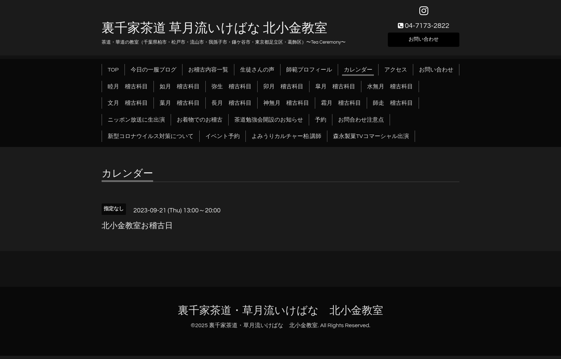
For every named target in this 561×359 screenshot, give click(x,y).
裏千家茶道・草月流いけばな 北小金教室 (280, 313)
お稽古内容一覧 (208, 73)
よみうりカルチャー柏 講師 (286, 139)
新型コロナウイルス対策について (151, 139)
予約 (320, 123)
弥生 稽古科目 (231, 89)
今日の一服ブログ (153, 73)
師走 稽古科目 (393, 106)
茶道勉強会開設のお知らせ (268, 123)
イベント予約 (222, 139)
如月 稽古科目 (180, 89)
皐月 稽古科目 (335, 89)
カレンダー (358, 73)
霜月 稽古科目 (341, 106)
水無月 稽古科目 (390, 89)
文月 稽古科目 (128, 106)
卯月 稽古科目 (283, 89)
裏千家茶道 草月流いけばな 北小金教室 (214, 31)
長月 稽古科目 (231, 106)
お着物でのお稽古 (200, 123)
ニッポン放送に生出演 (136, 123)
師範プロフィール (309, 73)
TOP (113, 73)
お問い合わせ (423, 41)
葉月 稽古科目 (180, 106)
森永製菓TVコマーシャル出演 (371, 139)
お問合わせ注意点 (361, 123)
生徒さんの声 (257, 73)
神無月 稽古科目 (286, 106)
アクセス (395, 73)
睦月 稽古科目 (128, 89)
